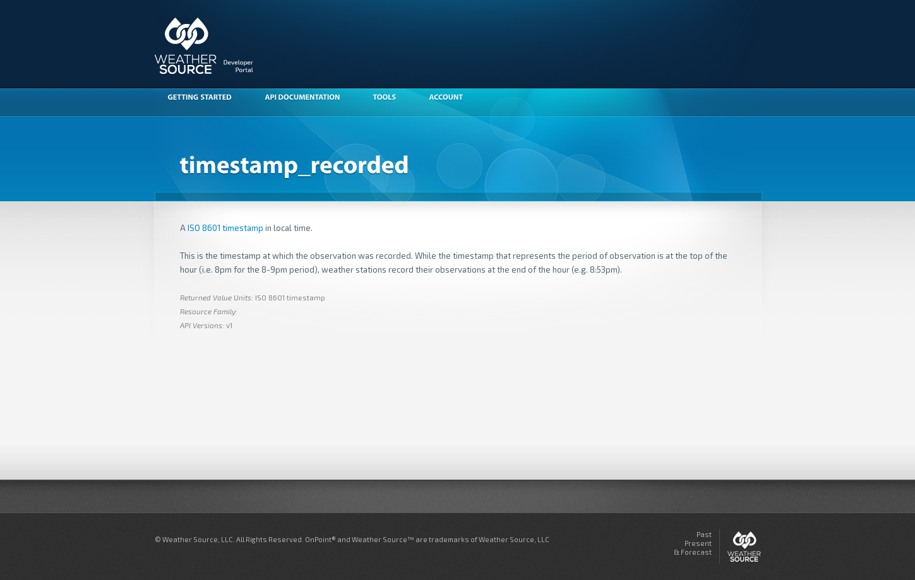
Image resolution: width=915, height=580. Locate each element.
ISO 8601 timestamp (225, 228)
